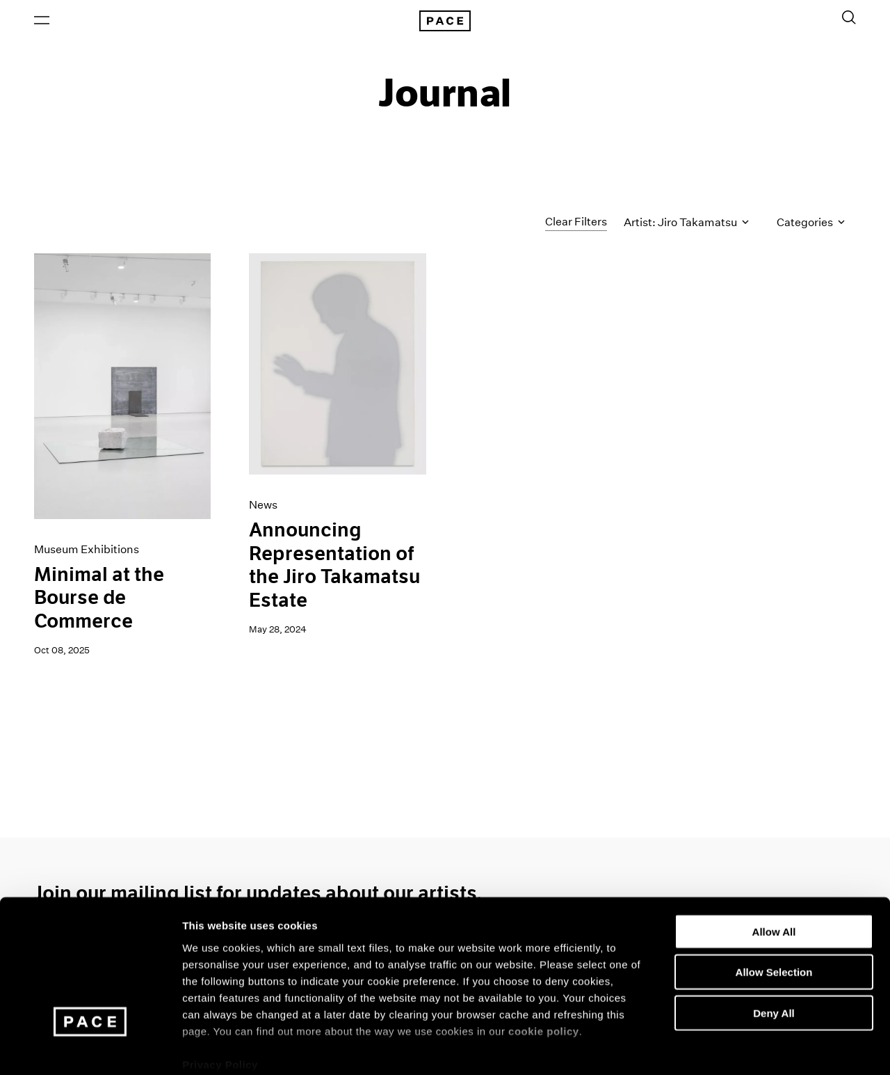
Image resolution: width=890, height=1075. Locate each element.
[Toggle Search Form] (849, 19)
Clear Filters (576, 224)
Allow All (774, 860)
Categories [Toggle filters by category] (811, 225)
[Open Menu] (41, 21)
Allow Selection (774, 901)
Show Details (730, 1047)
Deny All (773, 942)
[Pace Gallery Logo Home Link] (445, 22)
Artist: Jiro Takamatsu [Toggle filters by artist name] (686, 225)
